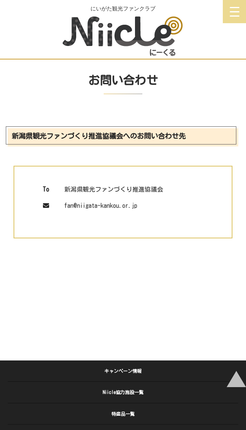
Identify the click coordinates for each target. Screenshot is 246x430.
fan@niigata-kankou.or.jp (100, 205)
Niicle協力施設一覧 (123, 392)
